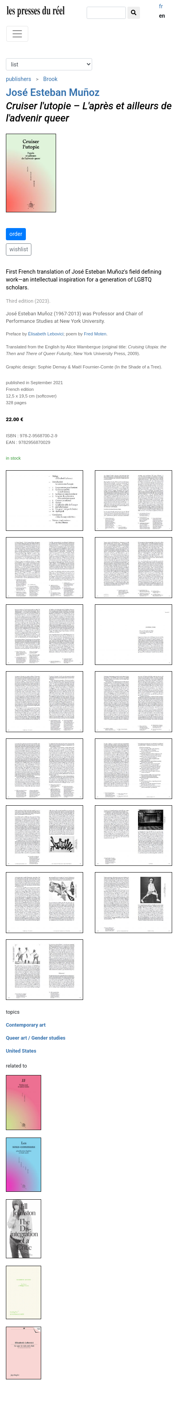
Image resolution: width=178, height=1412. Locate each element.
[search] (106, 13)
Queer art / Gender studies (35, 1038)
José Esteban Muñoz (53, 92)
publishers (18, 79)
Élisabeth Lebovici (46, 333)
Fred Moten (95, 333)
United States (21, 1051)
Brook (50, 79)
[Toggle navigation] (17, 34)
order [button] (15, 234)
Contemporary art (25, 1025)
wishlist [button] (18, 249)
